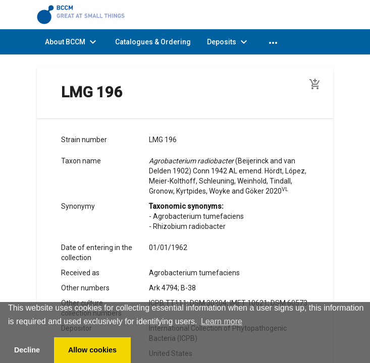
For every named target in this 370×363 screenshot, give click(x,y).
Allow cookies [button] (92, 350)
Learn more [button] (221, 321)
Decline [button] (27, 350)
